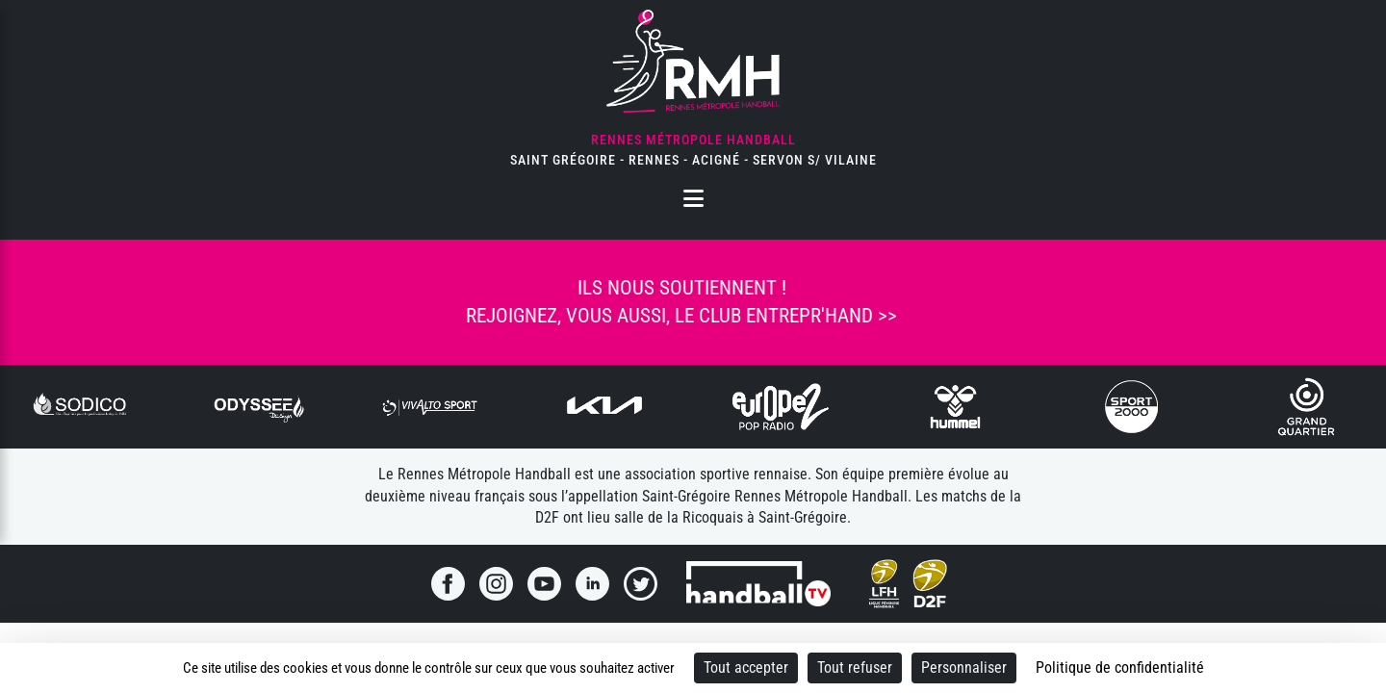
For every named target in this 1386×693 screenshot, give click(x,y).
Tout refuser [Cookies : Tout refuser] (854, 667)
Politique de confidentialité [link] (1120, 667)
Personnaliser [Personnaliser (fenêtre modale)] (964, 667)
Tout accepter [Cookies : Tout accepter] (746, 667)
